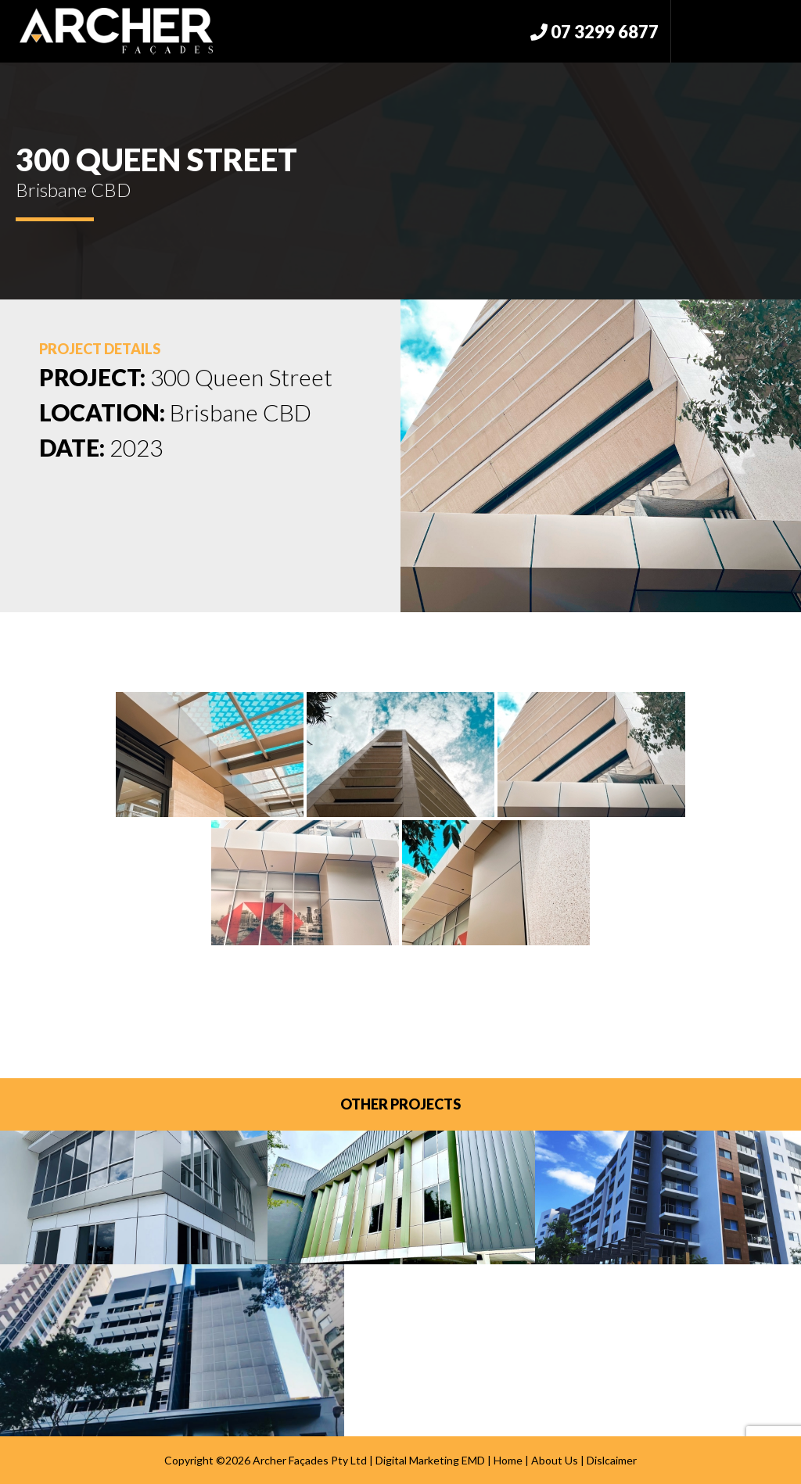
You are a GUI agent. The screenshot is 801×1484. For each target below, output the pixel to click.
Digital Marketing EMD (430, 1460)
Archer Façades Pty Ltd (310, 1460)
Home (508, 1460)
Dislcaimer (612, 1460)
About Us (554, 1460)
